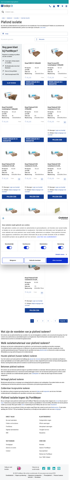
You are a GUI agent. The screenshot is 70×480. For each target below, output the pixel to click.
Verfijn (6, 34)
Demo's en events (11, 448)
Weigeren (13, 260)
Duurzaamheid (43, 451)
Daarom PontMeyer (45, 448)
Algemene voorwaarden (35, 475)
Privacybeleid (48, 475)
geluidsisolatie (43, 350)
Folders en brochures (12, 423)
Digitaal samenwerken (12, 430)
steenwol (38, 359)
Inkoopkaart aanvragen (45, 426)
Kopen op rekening (20, 475)
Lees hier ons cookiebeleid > (47, 237)
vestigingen (58, 409)
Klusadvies (42, 433)
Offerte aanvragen (44, 423)
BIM (7, 433)
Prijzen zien (57, 140)
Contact (8, 451)
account (58, 401)
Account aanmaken (11, 420)
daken (38, 391)
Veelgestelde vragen (45, 420)
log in (2, 403)
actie (23, 404)
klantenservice (55, 407)
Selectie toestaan (35, 260)
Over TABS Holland (44, 457)
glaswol (32, 359)
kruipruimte (46, 391)
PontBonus (9, 426)
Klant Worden (11, 83)
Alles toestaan (57, 260)
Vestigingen (9, 444)
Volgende (62, 321)
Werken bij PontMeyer (45, 454)
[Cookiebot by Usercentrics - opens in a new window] (60, 218)
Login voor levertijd (60, 130)
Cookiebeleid (9, 475)
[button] (66, 6)
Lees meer (43, 27)
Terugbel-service (44, 430)
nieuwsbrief (53, 404)
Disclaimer (38, 477)
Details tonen (60, 254)
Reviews (41, 444)
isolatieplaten (35, 373)
